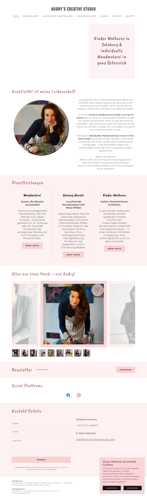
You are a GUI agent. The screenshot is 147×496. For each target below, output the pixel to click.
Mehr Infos (73, 255)
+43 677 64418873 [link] (87, 425)
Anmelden (126, 370)
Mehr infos (32, 246)
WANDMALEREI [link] (31, 16)
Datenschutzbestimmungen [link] (55, 467)
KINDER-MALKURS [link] (86, 16)
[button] (130, 16)
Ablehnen (112, 488)
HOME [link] (16, 16)
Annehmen (132, 488)
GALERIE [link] (104, 16)
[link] (73, 10)
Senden (41, 460)
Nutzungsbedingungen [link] (33, 469)
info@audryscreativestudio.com (95, 439)
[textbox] (74, 370)
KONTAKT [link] (117, 16)
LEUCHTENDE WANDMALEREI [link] (57, 16)
